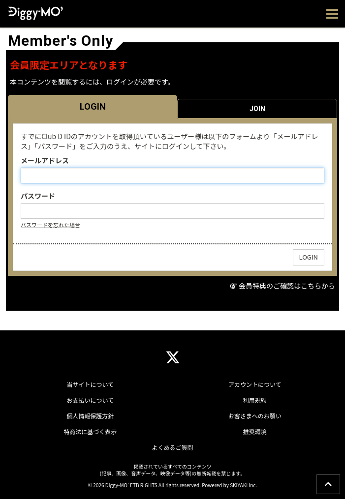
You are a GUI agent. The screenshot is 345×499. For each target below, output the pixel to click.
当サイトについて (90, 384)
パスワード (38, 196)
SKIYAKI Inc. (243, 485)
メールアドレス (45, 160)
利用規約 (255, 400)
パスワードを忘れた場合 (50, 225)
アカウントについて (255, 384)
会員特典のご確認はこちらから (287, 286)
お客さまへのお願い (255, 415)
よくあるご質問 (172, 447)
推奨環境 (255, 431)
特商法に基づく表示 (90, 431)
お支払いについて (90, 400)
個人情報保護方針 (90, 415)
